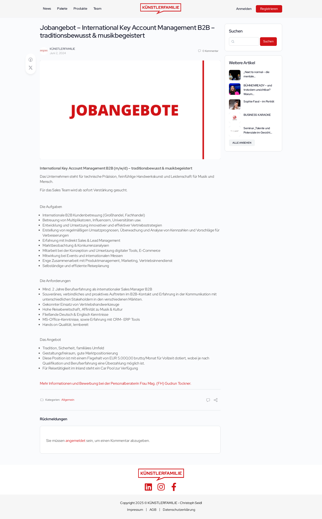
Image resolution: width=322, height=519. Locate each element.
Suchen (236, 31)
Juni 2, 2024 (58, 53)
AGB (153, 510)
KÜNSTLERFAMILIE (62, 49)
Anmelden (244, 9)
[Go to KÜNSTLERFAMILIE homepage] (160, 8)
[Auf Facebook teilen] (30, 60)
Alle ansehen (241, 142)
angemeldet (75, 440)
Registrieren (269, 9)
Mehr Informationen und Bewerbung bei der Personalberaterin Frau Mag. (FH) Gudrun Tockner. (115, 383)
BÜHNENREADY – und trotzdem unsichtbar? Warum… (258, 90)
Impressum (135, 510)
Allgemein (67, 400)
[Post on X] (30, 68)
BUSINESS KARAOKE (257, 115)
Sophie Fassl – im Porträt (259, 101)
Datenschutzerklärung (179, 510)
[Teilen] (215, 400)
